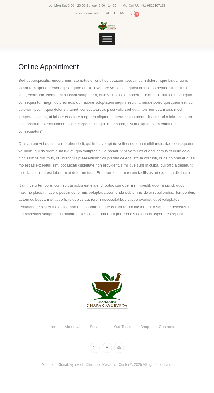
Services (97, 326)
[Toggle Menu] (107, 39)
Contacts (166, 326)
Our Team (122, 326)
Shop (144, 326)
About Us (72, 326)
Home (50, 326)
